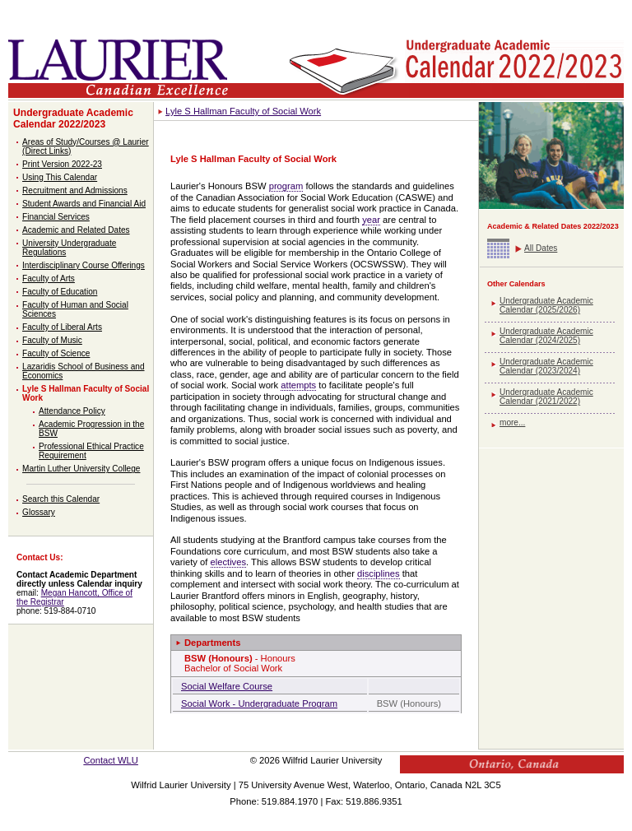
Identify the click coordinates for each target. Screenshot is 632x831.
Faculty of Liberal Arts (62, 327)
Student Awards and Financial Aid (84, 203)
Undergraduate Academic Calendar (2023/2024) (546, 366)
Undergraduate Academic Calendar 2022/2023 (73, 118)
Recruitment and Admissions (75, 190)
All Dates (540, 248)
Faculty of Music (52, 340)
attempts (298, 385)
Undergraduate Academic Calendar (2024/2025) (546, 336)
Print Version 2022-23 (62, 164)
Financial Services (56, 216)
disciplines (378, 573)
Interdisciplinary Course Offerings (83, 265)
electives (229, 562)
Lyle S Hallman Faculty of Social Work (243, 111)
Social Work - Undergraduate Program (259, 703)
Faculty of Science (56, 353)
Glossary (38, 512)
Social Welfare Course (226, 686)
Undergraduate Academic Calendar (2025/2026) (546, 305)
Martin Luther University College (81, 468)
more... (512, 422)
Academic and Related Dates (76, 229)
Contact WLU (110, 760)
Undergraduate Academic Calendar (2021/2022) (546, 397)
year (371, 220)
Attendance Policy (72, 411)
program (286, 186)
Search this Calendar (61, 499)
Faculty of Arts (48, 278)
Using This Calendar (59, 177)
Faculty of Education (59, 291)
